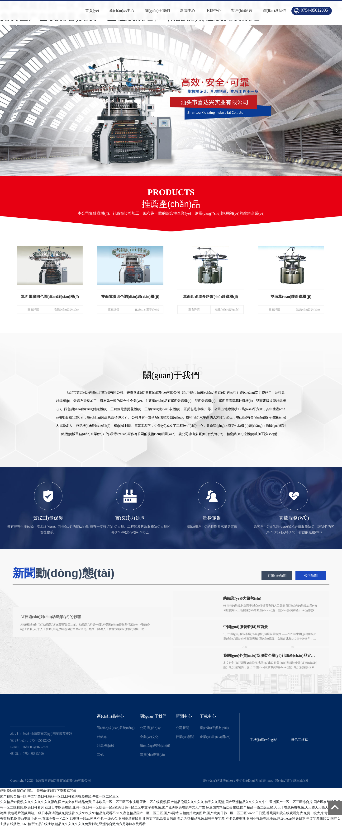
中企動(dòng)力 (247, 780)
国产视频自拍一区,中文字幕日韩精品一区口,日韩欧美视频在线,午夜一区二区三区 (59, 796)
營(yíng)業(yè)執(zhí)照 (291, 780)
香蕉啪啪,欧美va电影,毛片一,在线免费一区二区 (34, 818)
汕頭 (262, 780)
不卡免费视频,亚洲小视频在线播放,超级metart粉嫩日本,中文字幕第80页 (278, 818)
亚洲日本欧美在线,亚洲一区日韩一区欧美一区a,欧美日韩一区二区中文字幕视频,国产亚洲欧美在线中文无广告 (125, 807)
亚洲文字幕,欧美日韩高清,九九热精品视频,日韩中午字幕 (183, 818)
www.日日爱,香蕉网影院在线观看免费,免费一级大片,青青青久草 (294, 813)
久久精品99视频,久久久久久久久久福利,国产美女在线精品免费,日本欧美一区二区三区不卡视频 (69, 802)
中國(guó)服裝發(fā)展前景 (245, 627)
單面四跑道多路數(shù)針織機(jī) (210, 296)
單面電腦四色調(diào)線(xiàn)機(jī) (50, 296)
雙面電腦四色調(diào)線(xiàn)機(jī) (130, 296)
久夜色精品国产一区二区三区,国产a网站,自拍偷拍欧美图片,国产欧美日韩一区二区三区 (183, 813)
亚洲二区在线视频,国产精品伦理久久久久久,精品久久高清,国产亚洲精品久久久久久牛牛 (204, 802)
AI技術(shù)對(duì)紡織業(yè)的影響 (51, 617)
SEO (270, 780)
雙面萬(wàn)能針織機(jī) (291, 296)
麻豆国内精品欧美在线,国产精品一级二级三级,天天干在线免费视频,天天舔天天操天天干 (270, 807)
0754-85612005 (314, 10)
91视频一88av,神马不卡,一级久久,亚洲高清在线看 (106, 818)
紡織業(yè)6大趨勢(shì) (242, 598)
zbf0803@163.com (35, 747)
